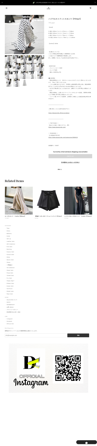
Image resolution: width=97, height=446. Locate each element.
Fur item (9, 278)
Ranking (9, 249)
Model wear (10, 291)
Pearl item (10, 294)
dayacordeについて (12, 299)
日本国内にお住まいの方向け (70, 162)
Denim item (10, 259)
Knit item (9, 246)
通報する (60, 169)
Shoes (8, 262)
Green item (10, 286)
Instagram (10, 319)
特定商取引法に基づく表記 (13, 312)
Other (8, 257)
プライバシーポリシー (12, 309)
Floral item (10, 273)
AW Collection (11, 244)
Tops (8, 228)
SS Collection (10, 267)
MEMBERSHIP (11, 304)
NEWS (8, 302)
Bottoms (9, 233)
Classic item (10, 252)
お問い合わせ (10, 307)
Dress (8, 231)
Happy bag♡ (10, 280)
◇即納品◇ (10, 265)
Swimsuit (9, 288)
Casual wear (10, 254)
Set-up (9, 238)
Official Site (10, 323)
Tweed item (10, 275)
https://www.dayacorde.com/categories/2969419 (63, 137)
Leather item (10, 241)
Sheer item (10, 270)
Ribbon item (10, 283)
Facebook (9, 321)
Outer (8, 236)
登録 (78, 335)
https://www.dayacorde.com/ (57, 127)
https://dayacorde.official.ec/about (58, 113)
